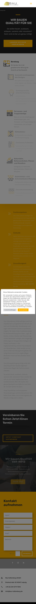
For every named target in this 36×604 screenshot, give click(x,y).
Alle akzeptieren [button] (23, 310)
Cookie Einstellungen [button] (10, 310)
